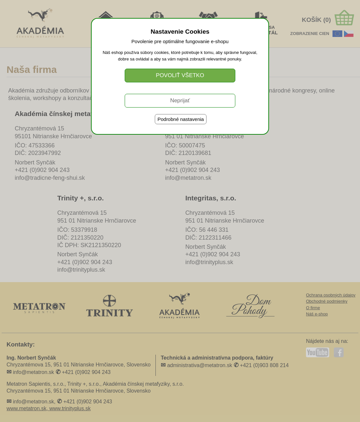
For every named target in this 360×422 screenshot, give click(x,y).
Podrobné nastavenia (180, 119)
